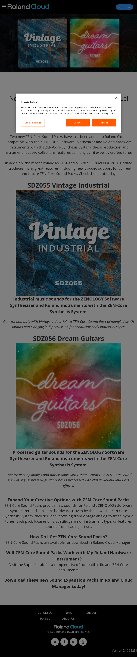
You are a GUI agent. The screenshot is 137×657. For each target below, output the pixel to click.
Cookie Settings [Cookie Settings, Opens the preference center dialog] (32, 122)
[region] (68, 113)
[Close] (116, 98)
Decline (78, 122)
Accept (104, 122)
